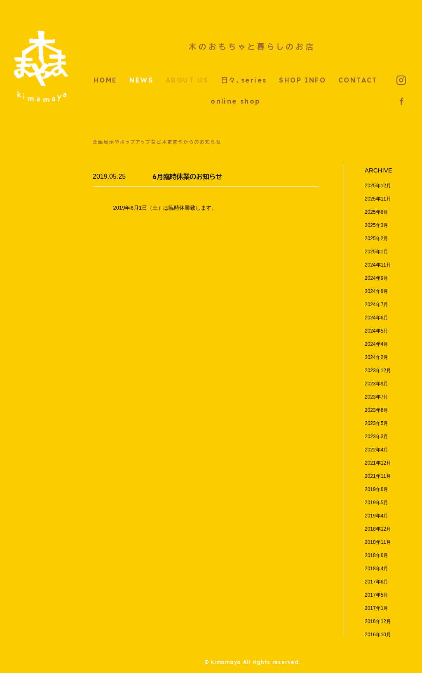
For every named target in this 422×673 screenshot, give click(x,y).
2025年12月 (378, 186)
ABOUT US (187, 80)
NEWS (141, 80)
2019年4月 (376, 516)
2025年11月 (378, 199)
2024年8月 (376, 291)
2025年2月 (376, 238)
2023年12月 (378, 370)
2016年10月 (378, 635)
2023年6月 (376, 410)
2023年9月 (376, 384)
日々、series (244, 80)
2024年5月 (376, 331)
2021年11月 (378, 476)
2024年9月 (376, 278)
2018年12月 (378, 529)
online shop (235, 101)
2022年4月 (376, 450)
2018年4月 (376, 568)
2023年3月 (376, 436)
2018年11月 (378, 542)
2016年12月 (378, 621)
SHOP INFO (302, 80)
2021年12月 (378, 463)
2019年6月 (376, 489)
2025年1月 (376, 252)
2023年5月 (376, 423)
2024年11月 (378, 265)
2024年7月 (376, 304)
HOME (105, 80)
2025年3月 (376, 225)
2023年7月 (376, 397)
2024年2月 (376, 357)
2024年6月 (376, 318)
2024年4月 (376, 344)
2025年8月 (376, 212)
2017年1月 (376, 608)
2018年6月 (376, 555)
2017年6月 (376, 582)
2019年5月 (376, 502)
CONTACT (358, 80)
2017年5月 (376, 595)
